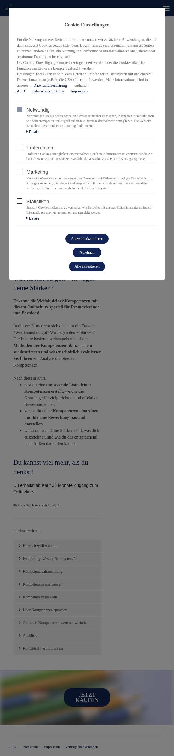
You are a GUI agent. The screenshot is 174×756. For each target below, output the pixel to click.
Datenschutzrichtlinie (47, 91)
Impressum (79, 91)
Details (32, 131)
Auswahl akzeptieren (87, 239)
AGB (21, 91)
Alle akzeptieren (87, 266)
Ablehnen (87, 252)
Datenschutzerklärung (50, 85)
